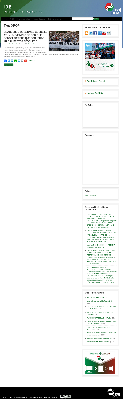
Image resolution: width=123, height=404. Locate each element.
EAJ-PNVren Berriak (96, 81)
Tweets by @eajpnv (91, 195)
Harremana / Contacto (50, 397)
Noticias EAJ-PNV (95, 93)
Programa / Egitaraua (39, 19)
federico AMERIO (92, 245)
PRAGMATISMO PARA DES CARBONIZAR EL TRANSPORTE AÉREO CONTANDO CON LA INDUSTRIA (100, 280)
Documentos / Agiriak (23, 19)
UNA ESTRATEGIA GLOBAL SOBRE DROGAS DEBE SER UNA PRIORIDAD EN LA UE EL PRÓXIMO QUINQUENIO (101, 225)
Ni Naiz (12, 19)
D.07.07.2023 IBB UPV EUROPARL (98, 342)
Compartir (32, 61)
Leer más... (8, 65)
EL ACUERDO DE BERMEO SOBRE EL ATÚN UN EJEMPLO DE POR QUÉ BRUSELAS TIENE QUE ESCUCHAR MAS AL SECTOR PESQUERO (25, 37)
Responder (31, 44)
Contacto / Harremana (54, 19)
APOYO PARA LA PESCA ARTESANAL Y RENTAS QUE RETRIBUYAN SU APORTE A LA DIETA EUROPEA (101, 262)
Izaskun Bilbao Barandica (11, 44)
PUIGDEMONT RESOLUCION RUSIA (99, 318)
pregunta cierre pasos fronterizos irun (99, 338)
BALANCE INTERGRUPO (95, 297)
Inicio (5, 19)
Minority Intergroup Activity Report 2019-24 (100, 301)
